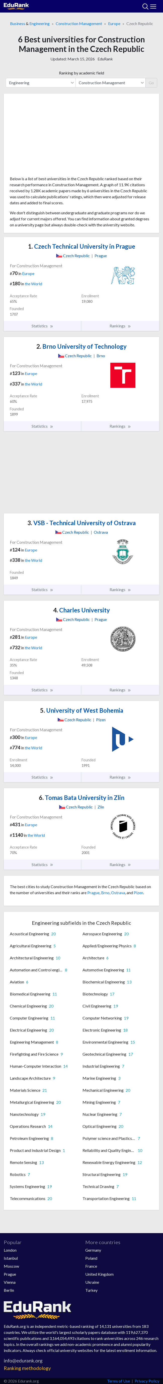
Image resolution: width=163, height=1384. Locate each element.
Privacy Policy (147, 1380)
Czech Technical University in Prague (81, 246)
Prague (93, 892)
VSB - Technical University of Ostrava (81, 522)
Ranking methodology (27, 1368)
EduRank (105, 58)
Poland (91, 1258)
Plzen (138, 892)
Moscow (11, 1266)
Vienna (10, 1282)
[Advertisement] (81, 137)
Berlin (9, 1290)
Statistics (42, 325)
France (91, 1266)
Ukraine (92, 1282)
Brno (105, 892)
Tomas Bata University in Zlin (81, 797)
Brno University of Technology (81, 346)
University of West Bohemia (81, 710)
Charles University (81, 610)
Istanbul (11, 1258)
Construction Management (79, 23)
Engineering (39, 23)
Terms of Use (118, 1380)
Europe (114, 23)
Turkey (91, 1290)
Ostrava (118, 892)
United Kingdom (99, 1274)
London (10, 1250)
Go (151, 82)
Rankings (120, 325)
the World (33, 283)
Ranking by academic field (81, 72)
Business (17, 23)
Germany (93, 1250)
